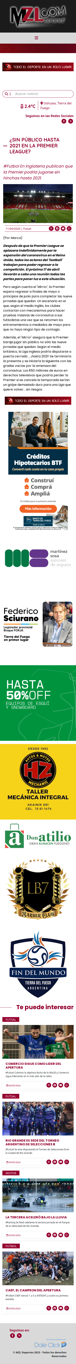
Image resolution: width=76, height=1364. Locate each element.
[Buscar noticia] (43, 94)
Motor (11, 1173)
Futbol (11, 1246)
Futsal (27, 228)
